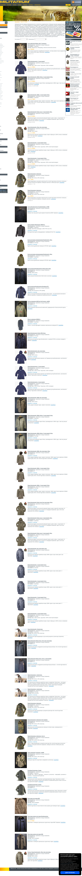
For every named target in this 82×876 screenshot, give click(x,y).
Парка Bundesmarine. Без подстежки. (39, 353)
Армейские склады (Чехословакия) (7, 60)
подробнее (56, 54)
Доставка (9, 4)
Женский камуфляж (5, 137)
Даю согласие (70, 872)
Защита (2, 167)
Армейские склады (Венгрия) (6, 85)
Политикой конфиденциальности (66, 863)
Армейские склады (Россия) (6, 59)
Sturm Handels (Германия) (6, 79)
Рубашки (3, 118)
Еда (2, 165)
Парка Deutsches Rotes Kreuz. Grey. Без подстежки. (42, 643)
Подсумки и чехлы (5, 163)
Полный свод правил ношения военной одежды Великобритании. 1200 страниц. (76, 87)
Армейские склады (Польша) (6, 90)
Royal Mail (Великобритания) (6, 77)
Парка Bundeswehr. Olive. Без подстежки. (40, 129)
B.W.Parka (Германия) (5, 101)
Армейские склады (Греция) (6, 58)
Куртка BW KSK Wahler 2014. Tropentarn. (39, 45)
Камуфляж (20, 21)
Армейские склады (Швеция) (6, 48)
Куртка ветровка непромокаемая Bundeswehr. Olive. (42, 242)
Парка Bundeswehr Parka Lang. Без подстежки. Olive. (42, 504)
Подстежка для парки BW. (36, 803)
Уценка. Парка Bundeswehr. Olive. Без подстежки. (42, 856)
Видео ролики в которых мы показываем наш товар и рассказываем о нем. (76, 94)
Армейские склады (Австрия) (6, 43)
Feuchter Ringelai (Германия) (6, 102)
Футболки (3, 120)
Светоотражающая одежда (6, 133)
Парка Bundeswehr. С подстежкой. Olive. (39, 145)
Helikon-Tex (3, 70)
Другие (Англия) (4, 107)
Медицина (3, 170)
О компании (2, 4)
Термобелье (3, 122)
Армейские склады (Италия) (6, 49)
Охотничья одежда (5, 34)
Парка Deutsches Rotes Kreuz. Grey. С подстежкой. (42, 661)
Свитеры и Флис (4, 117)
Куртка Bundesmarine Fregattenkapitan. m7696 (41, 209)
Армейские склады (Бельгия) (6, 84)
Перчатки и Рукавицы (5, 129)
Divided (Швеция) (4, 67)
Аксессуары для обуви (5, 144)
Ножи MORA (4, 176)
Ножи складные (4, 181)
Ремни (2, 155)
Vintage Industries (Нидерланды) (7, 83)
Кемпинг (3, 154)
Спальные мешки (4, 159)
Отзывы (19, 4)
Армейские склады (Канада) (6, 88)
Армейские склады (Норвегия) (6, 53)
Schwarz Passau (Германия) (6, 106)
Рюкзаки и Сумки (4, 157)
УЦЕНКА (3, 30)
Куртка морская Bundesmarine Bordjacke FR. (40, 288)
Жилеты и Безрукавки (5, 126)
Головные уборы (4, 128)
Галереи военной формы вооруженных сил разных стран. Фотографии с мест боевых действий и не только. (76, 79)
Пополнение (4, 25)
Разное (2, 172)
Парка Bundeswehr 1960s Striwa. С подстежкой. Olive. (43, 79)
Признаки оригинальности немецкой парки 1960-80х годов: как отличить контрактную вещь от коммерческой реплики (76, 63)
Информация (37, 4)
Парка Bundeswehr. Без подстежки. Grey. (40, 550)
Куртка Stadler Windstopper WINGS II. (39, 227)
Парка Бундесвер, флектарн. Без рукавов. (40, 724)
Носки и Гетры (4, 142)
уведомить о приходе (35, 213)
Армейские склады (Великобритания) (7, 46)
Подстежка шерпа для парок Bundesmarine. (40, 821)
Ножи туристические (5, 180)
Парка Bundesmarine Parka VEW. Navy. (39, 335)
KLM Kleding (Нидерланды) (6, 71)
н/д (2, 111)
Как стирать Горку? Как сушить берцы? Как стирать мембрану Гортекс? (76, 56)
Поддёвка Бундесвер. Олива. (37, 775)
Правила (25, 4)
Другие (3, 42)
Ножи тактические (5, 178)
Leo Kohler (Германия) (5, 72)
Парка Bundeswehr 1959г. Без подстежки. (40, 399)
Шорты (2, 115)
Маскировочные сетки (5, 168)
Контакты (31, 4)
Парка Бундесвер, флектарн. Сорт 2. (39, 740)
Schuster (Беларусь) (5, 100)
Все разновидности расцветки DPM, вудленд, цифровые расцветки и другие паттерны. (76, 69)
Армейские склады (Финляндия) (7, 95)
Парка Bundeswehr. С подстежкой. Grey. (39, 567)
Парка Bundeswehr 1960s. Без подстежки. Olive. (41, 453)
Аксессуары (3, 183)
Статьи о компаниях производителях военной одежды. (76, 100)
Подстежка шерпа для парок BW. (38, 839)
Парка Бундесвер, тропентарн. (37, 677)
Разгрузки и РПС (4, 161)
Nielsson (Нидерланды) (5, 76)
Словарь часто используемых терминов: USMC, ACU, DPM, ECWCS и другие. (76, 73)
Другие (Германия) (5, 108)
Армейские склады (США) (6, 55)
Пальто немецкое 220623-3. (36, 321)
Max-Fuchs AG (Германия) (6, 73)
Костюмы (3, 36)
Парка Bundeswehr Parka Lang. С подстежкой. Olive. (42, 114)
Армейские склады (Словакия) (6, 93)
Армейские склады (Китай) (6, 89)
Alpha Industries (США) (5, 65)
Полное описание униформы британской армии (76, 104)
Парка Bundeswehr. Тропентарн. (38, 631)
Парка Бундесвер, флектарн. (37, 176)
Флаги (2, 148)
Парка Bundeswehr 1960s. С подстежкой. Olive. (41, 97)
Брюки (2, 113)
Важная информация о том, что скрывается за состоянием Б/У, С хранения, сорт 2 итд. (76, 43)
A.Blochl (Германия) (5, 64)
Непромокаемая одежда (6, 38)
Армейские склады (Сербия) (6, 54)
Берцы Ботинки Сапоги (6, 141)
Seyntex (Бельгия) (4, 78)
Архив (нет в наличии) (5, 187)
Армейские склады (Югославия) (7, 99)
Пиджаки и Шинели (5, 135)
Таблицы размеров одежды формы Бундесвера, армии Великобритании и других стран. (76, 50)
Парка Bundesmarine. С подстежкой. (39, 63)
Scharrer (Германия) (5, 105)
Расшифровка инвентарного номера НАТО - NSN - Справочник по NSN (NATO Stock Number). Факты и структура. (76, 111)
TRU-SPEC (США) (5, 82)
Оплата (14, 4)
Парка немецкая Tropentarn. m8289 (38, 757)
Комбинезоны (4, 124)
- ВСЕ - (3, 41)
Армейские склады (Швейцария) (7, 47)
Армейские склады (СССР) (6, 94)
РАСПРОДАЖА (4, 28)
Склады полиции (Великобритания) (7, 61)
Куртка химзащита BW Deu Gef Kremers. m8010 (41, 303)
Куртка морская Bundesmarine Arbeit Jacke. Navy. (42, 270)
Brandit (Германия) (5, 66)
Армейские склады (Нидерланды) (7, 52)
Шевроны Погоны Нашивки (7, 150)
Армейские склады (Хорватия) (6, 96)
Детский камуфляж (5, 131)
